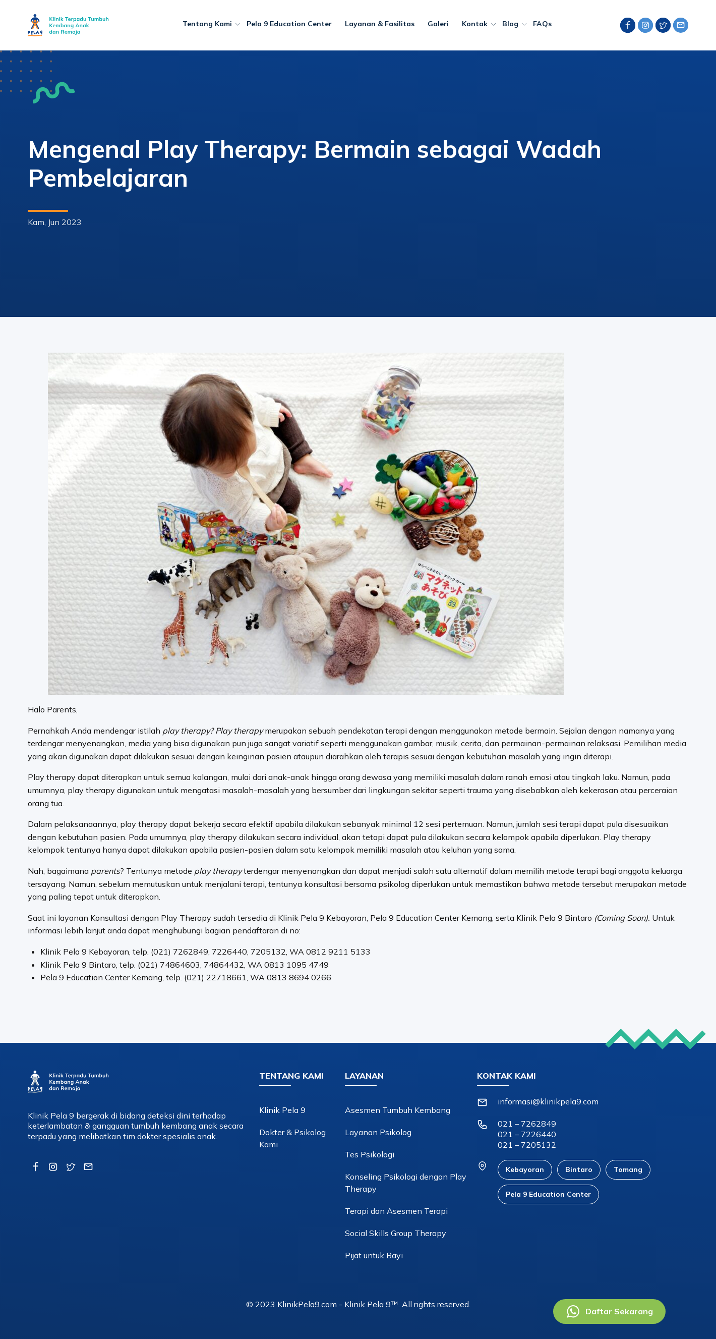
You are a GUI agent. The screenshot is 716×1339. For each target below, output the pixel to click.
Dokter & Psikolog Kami (292, 1138)
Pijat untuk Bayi (374, 1255)
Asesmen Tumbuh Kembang (397, 1110)
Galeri (438, 23)
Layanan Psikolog (378, 1132)
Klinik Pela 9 (282, 1110)
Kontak (475, 23)
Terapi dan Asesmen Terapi (396, 1211)
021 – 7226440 (527, 1134)
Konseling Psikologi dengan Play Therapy (405, 1182)
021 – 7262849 (527, 1124)
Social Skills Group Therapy (395, 1233)
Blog (510, 23)
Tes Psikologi (369, 1154)
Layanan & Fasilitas (379, 23)
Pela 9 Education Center (289, 23)
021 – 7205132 (527, 1145)
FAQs (542, 23)
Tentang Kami (207, 23)
